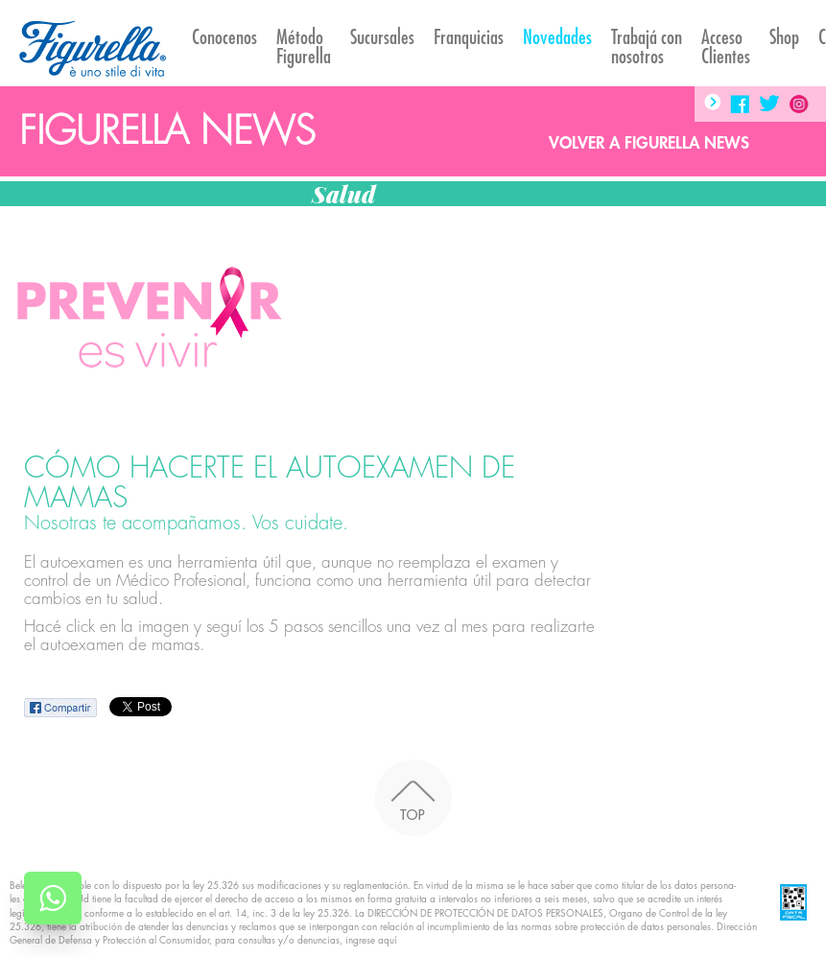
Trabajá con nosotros (646, 47)
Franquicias (469, 38)
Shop (784, 38)
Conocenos (224, 38)
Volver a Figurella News (649, 143)
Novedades (557, 38)
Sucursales (382, 38)
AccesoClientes (725, 47)
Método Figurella (303, 47)
